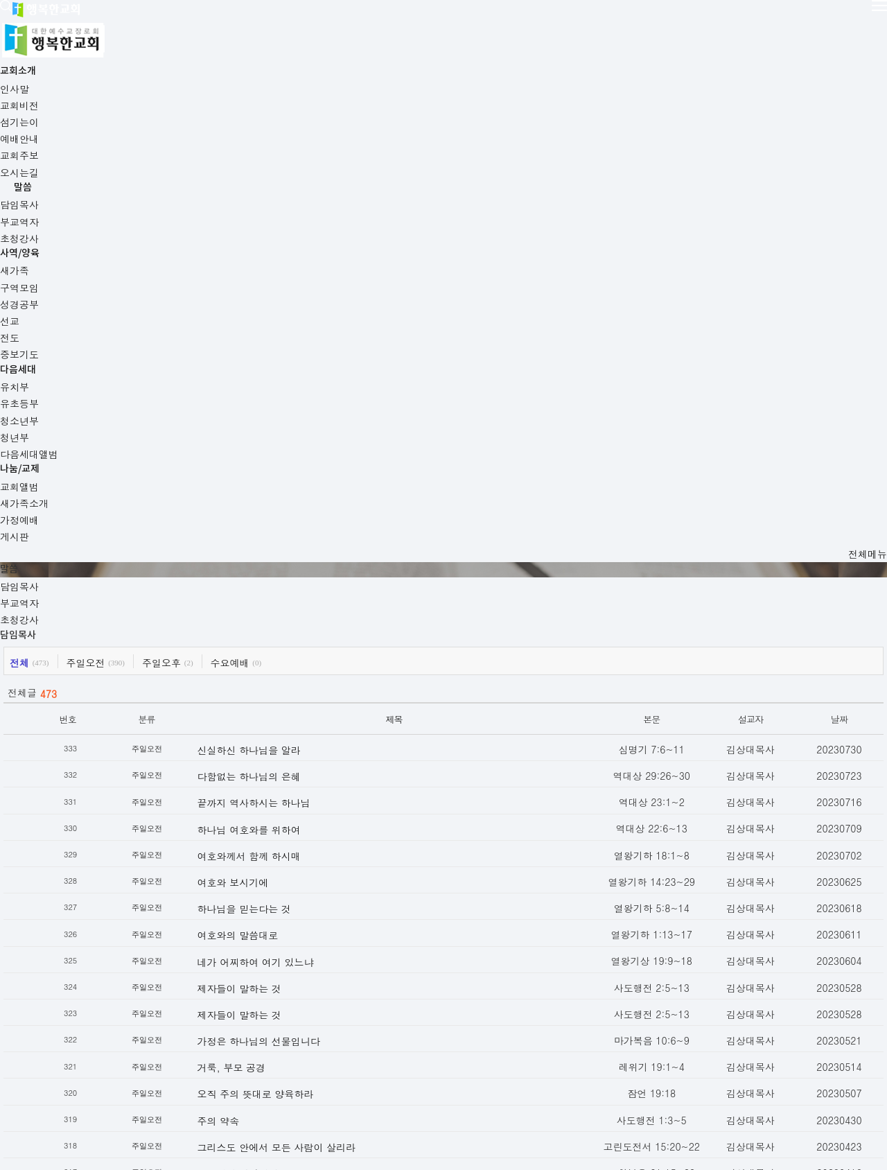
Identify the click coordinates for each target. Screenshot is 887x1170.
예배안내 (67, 1089)
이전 (224, 987)
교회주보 (123, 1089)
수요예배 (292, 342)
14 (503, 988)
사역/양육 (456, 24)
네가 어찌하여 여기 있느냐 (293, 641)
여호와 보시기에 (270, 562)
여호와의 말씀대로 (275, 615)
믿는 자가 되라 (267, 880)
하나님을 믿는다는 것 (281, 588)
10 (415, 988)
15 (525, 988)
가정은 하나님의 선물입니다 (296, 721)
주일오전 (148, 342)
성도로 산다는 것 (272, 932)
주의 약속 (256, 800)
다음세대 (550, 24)
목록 (85, 957)
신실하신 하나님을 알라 (286, 430)
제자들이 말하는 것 (277, 668)
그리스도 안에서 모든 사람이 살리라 (314, 827)
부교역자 (155, 210)
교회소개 (259, 24)
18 (592, 988)
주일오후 (223, 342)
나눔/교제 (650, 24)
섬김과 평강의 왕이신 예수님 (298, 906)
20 (636, 988)
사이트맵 (237, 1089)
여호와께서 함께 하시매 (286, 536)
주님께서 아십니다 (275, 853)
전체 (81, 342)
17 (570, 988)
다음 (662, 987)
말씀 (358, 24)
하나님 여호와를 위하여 (286, 509)
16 (548, 988)
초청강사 (228, 210)
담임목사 (81, 210)
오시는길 (180, 1089)
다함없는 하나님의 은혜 (286, 456)
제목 (382, 398)
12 (459, 988)
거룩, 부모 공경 (269, 747)
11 (437, 988)
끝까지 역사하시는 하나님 (291, 482)
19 (614, 988)
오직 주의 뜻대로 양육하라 (293, 773)
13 (481, 988)
